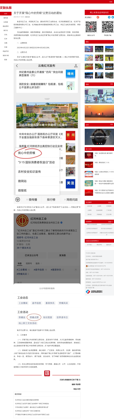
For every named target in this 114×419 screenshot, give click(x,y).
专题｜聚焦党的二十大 (102, 162)
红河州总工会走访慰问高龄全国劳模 (27, 400)
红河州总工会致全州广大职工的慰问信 (27, 411)
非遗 (5, 47)
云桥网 (89, 210)
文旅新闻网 (99, 210)
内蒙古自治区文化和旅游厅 (107, 234)
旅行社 (6, 30)
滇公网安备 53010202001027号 (96, 266)
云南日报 (89, 206)
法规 (5, 43)
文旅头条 (27, 17)
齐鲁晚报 (99, 214)
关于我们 (89, 245)
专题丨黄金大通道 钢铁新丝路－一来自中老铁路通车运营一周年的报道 (104, 183)
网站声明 (99, 245)
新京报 (89, 214)
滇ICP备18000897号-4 (92, 259)
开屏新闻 (108, 206)
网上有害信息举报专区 (99, 12)
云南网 (99, 206)
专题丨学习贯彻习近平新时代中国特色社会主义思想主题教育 (104, 192)
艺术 (5, 39)
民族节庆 (6, 51)
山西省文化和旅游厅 (92, 233)
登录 (110, 2)
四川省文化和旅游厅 (106, 228)
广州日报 (108, 210)
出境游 (6, 22)
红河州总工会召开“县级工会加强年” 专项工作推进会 (32, 403)
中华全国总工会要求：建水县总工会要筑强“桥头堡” (32, 407)
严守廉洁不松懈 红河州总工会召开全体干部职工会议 (32, 414)
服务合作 (108, 245)
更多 (111, 84)
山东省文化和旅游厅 (92, 228)
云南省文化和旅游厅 (106, 224)
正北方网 (108, 214)
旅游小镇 (6, 55)
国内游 (6, 18)
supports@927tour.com (99, 282)
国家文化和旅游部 (92, 224)
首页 (5, 14)
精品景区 (6, 26)
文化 (5, 34)
